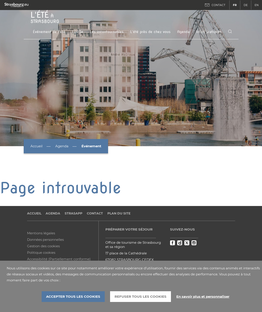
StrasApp (73, 213)
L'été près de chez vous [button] (150, 32)
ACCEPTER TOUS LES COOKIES (73, 296)
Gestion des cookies (43, 246)
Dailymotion (179, 242)
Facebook (172, 242)
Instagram (194, 242)
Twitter (186, 242)
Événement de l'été (49, 32)
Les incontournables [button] (107, 32)
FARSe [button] (77, 32)
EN (257, 5)
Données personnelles (45, 239)
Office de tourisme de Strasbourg (133, 242)
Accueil (36, 146)
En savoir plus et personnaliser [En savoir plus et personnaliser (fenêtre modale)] (202, 297)
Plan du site (118, 213)
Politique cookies (41, 252)
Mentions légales (41, 233)
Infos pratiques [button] (209, 32)
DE (246, 5)
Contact (95, 213)
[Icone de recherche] (230, 32)
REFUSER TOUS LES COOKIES (140, 296)
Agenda (183, 32)
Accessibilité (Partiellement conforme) (59, 259)
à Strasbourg (44, 17)
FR (235, 5)
